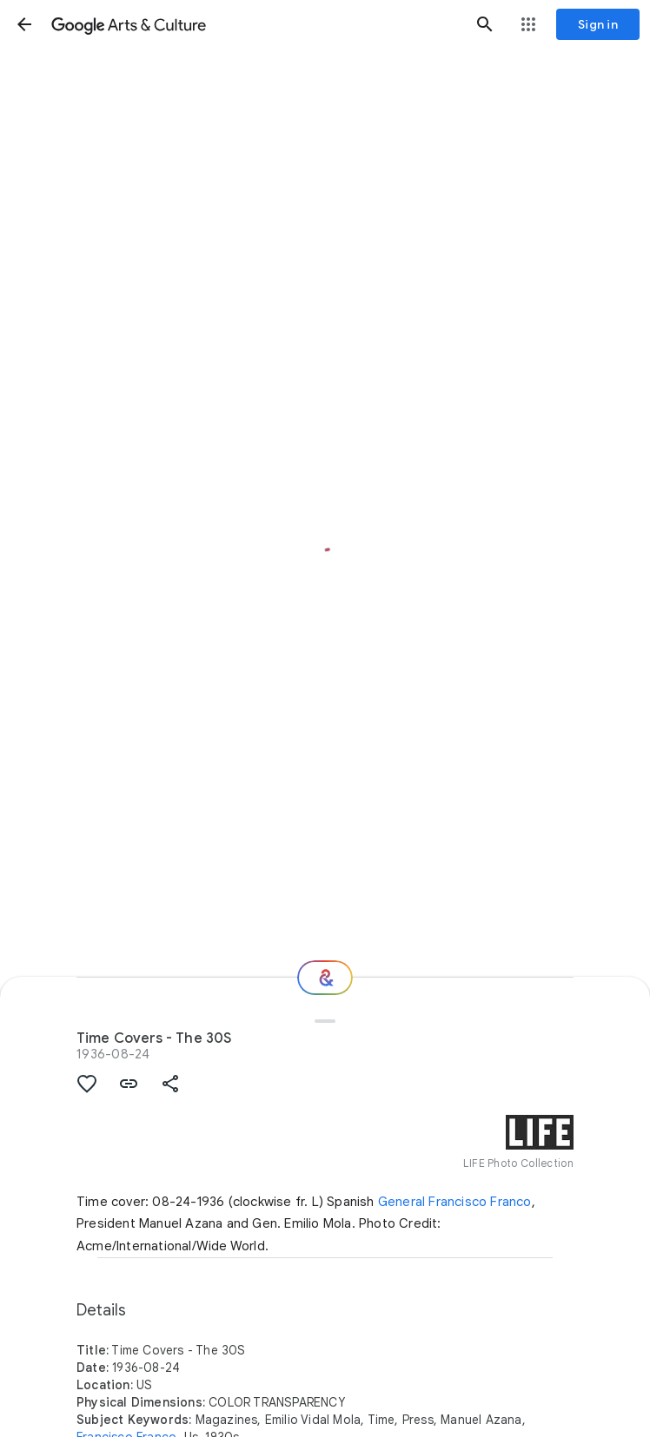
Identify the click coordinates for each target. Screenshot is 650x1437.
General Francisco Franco (455, 1202)
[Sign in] (598, 24)
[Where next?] (325, 977)
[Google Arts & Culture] (255, 24)
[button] (24, 24)
